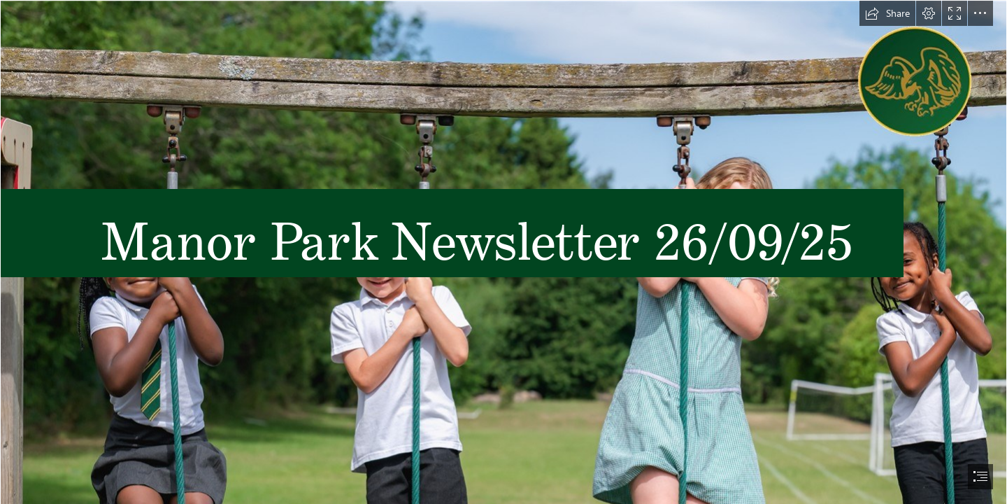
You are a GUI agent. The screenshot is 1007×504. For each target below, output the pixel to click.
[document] (503, 252)
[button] (887, 13)
